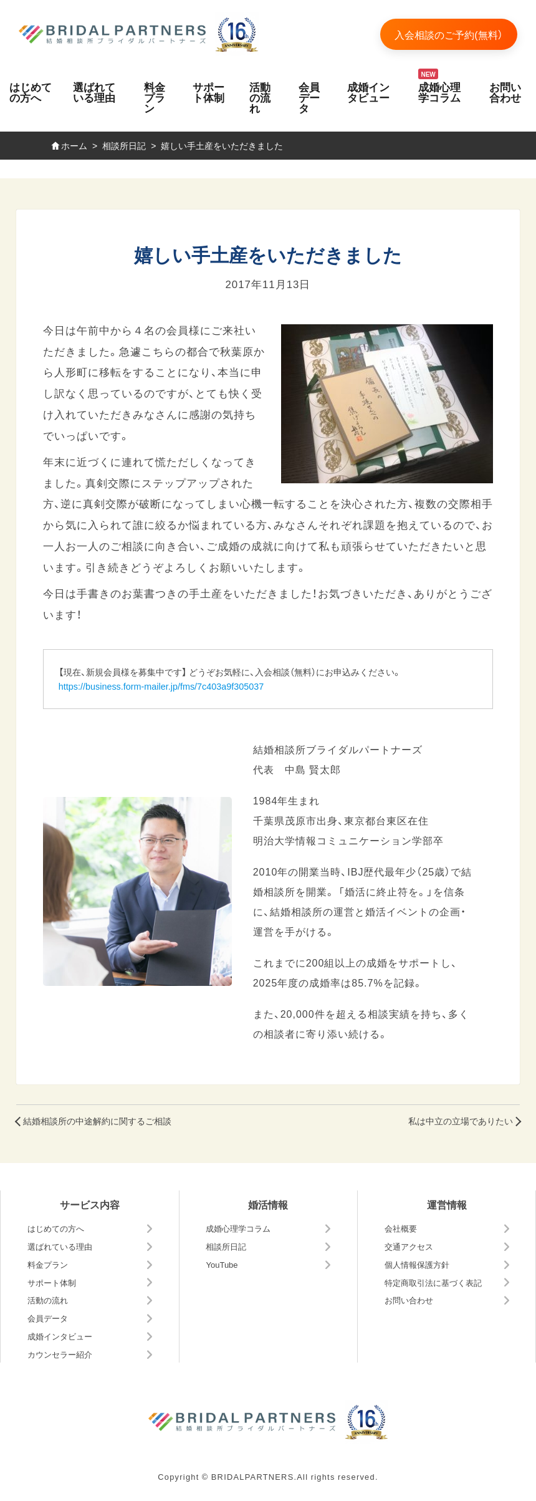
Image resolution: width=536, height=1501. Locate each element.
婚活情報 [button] (268, 1204)
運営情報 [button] (447, 1204)
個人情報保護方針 (417, 1264)
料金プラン (154, 97)
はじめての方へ (30, 91)
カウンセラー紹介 (59, 1354)
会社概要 (401, 1228)
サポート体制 (208, 91)
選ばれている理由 (94, 91)
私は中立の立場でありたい (460, 1121)
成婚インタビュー (368, 91)
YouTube (221, 1264)
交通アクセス (409, 1246)
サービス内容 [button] (90, 1204)
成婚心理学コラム (439, 91)
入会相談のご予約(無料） (448, 34)
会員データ (309, 97)
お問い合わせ (505, 91)
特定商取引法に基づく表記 (433, 1282)
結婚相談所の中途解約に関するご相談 (97, 1121)
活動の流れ (259, 97)
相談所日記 (226, 1246)
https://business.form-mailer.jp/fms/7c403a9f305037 (161, 686)
